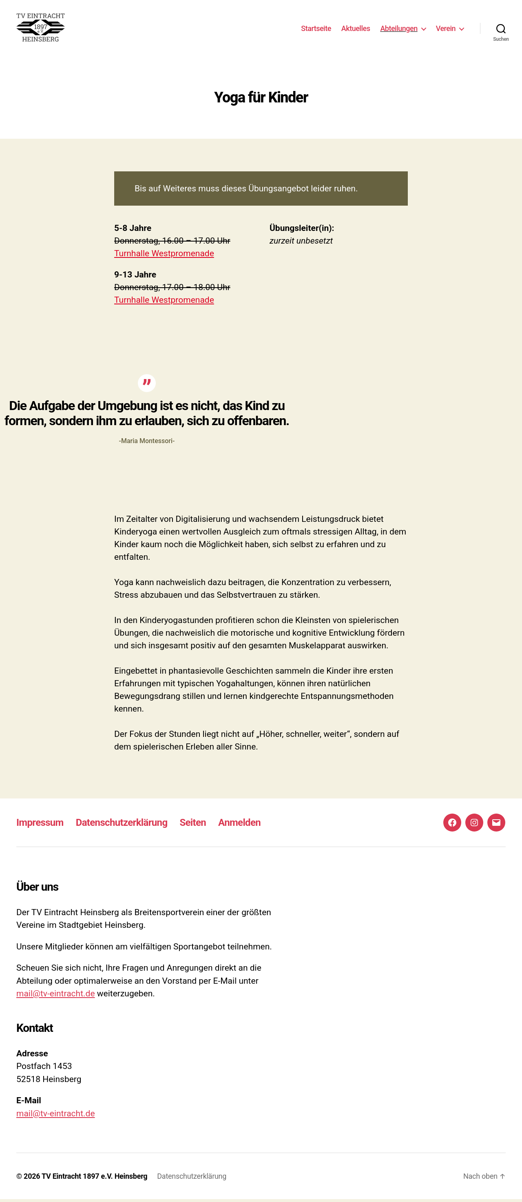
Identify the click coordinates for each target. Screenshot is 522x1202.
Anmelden (239, 825)
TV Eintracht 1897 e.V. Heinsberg (94, 1179)
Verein (446, 29)
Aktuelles (355, 29)
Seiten (192, 825)
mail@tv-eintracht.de (55, 996)
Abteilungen (398, 29)
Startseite (316, 29)
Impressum (40, 825)
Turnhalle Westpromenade (164, 256)
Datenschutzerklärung (122, 825)
